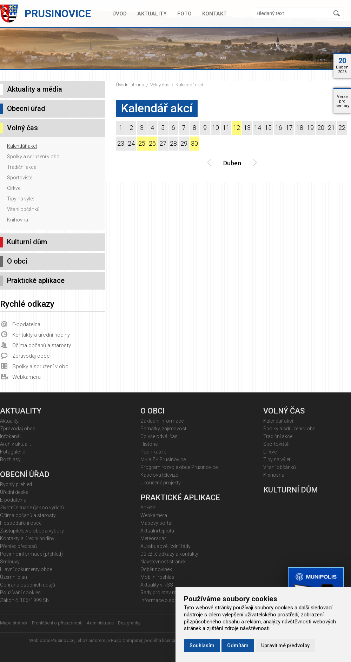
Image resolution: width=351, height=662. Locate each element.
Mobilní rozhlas (157, 577)
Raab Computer (126, 640)
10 (215, 127)
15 (268, 127)
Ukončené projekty (160, 482)
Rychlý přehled (16, 484)
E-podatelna (26, 324)
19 (310, 127)
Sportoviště (19, 177)
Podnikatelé (153, 452)
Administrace (100, 622)
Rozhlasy (10, 459)
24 (131, 143)
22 (341, 127)
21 (331, 127)
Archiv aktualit (15, 444)
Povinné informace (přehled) (31, 554)
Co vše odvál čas (159, 436)
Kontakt (214, 14)
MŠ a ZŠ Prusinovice (163, 459)
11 (226, 127)
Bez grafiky (129, 622)
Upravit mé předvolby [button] (285, 645)
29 (183, 143)
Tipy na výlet (20, 198)
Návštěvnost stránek (163, 561)
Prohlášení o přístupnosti (57, 622)
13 (247, 127)
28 (173, 143)
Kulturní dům (27, 242)
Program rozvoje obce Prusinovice (179, 467)
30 (194, 143)
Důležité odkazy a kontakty (169, 554)
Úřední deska (14, 492)
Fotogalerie (12, 452)
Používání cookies (20, 592)
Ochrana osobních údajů (27, 585)
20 (320, 127)
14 (257, 127)
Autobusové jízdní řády (165, 546)
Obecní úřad (26, 108)
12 (236, 127)
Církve (13, 188)
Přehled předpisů (18, 546)
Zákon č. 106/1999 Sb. (25, 600)
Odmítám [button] (238, 645)
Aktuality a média (34, 89)
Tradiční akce (21, 167)
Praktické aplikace (36, 280)
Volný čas (160, 84)
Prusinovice (58, 13)
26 (152, 143)
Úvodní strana (130, 84)
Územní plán (13, 577)
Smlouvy (10, 561)
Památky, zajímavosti (163, 428)
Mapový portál (156, 523)
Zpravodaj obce (31, 356)
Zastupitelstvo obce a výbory (32, 531)
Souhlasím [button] (202, 645)
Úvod (119, 14)
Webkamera (26, 377)
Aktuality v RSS (156, 585)
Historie (149, 444)
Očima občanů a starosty (41, 345)
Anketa (147, 507)
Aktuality (152, 14)
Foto (184, 14)
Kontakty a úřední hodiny (41, 335)
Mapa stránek (14, 622)
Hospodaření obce (20, 523)
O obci (17, 261)
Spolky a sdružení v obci (33, 156)
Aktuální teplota (157, 531)
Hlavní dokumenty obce (26, 569)
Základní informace (162, 421)
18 (299, 127)
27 (162, 143)
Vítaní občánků (23, 209)
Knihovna (17, 220)
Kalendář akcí (22, 146)
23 (120, 143)
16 (278, 127)
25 (141, 143)
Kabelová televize (159, 475)
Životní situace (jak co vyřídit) (32, 507)
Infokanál (10, 436)
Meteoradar (153, 538)
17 (289, 127)
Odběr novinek (156, 569)
